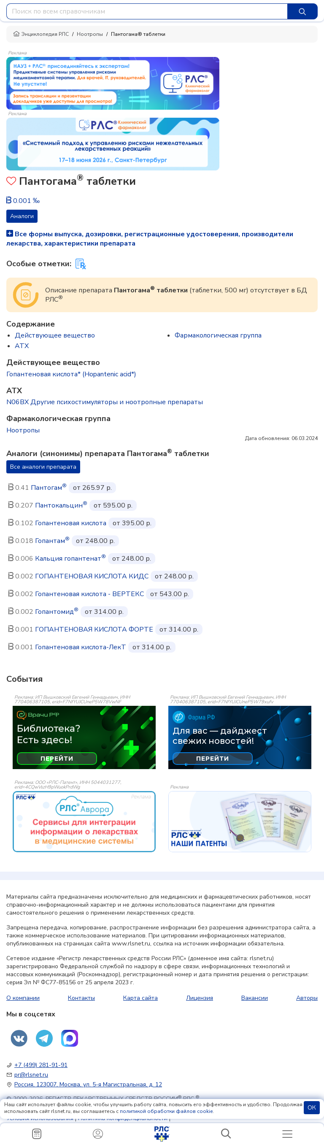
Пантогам (49, 487)
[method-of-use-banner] (112, 82)
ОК (312, 1108)
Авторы (307, 998)
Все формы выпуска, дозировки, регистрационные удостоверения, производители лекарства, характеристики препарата (149, 239)
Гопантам (52, 540)
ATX (22, 346)
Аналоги (22, 216)
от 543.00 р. (169, 594)
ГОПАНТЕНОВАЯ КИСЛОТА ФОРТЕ (94, 629)
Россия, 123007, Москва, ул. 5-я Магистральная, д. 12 (88, 1084)
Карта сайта (140, 998)
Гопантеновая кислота (70, 523)
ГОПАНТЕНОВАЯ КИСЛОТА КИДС (91, 576)
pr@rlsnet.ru (31, 1075)
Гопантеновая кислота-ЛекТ (80, 647)
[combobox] (147, 11)
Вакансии (254, 998)
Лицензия (199, 998)
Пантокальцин (61, 505)
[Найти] (302, 11)
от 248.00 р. (95, 540)
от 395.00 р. (132, 523)
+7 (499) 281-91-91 (41, 1065)
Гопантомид (56, 611)
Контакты (81, 998)
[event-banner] (84, 821)
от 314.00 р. (104, 611)
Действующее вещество (55, 335)
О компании (23, 998)
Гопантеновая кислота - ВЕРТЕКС (89, 594)
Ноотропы (90, 34)
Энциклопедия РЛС (41, 34)
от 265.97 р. (92, 487)
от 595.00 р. (113, 505)
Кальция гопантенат (70, 558)
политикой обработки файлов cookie (166, 1111)
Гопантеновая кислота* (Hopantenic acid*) (71, 374)
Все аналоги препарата (43, 467)
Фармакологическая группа (218, 335)
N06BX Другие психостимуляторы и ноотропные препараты (104, 402)
